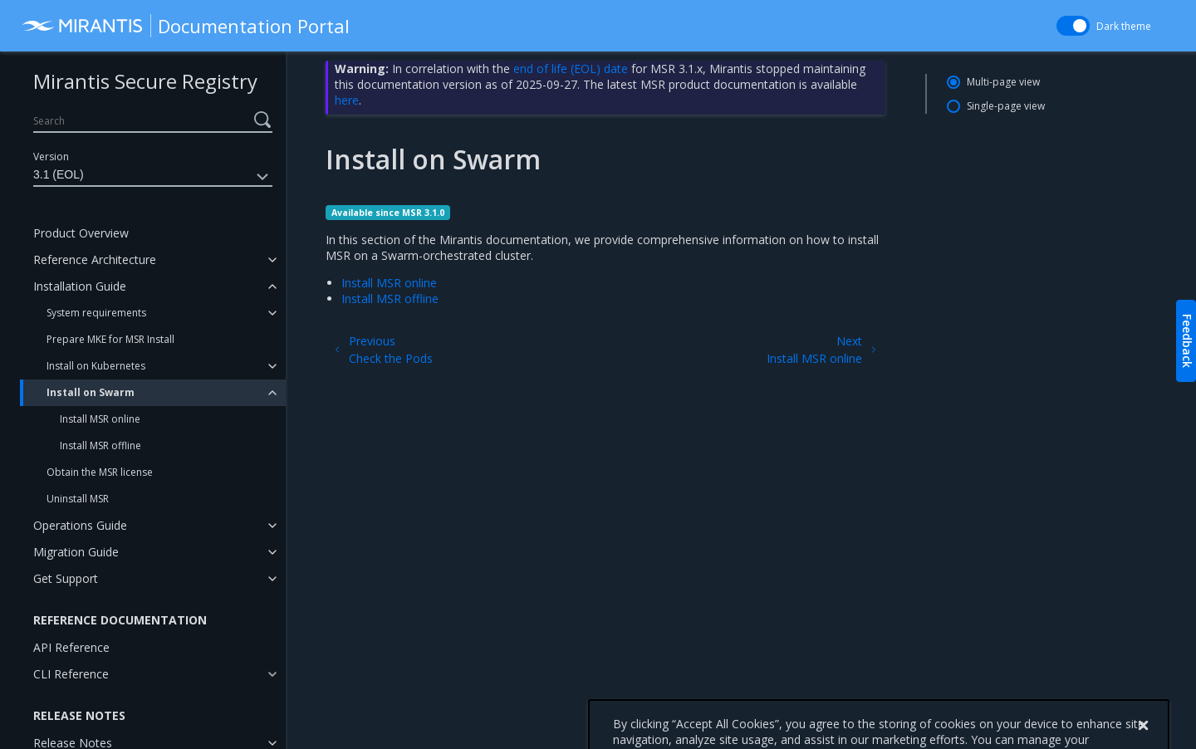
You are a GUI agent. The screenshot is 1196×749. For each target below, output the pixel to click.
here (347, 100)
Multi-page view (1003, 82)
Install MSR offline (100, 445)
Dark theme (1123, 26)
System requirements (96, 313)
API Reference (71, 647)
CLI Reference (71, 674)
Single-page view (1006, 106)
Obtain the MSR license (100, 472)
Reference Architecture (94, 259)
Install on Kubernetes (96, 366)
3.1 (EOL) (152, 177)
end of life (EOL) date (570, 68)
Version (51, 156)
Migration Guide (76, 552)
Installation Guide (79, 286)
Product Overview (81, 233)
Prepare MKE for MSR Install (110, 339)
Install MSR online (100, 419)
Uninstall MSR (78, 499)
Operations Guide (80, 525)
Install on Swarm (91, 392)
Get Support (65, 578)
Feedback (1187, 341)
